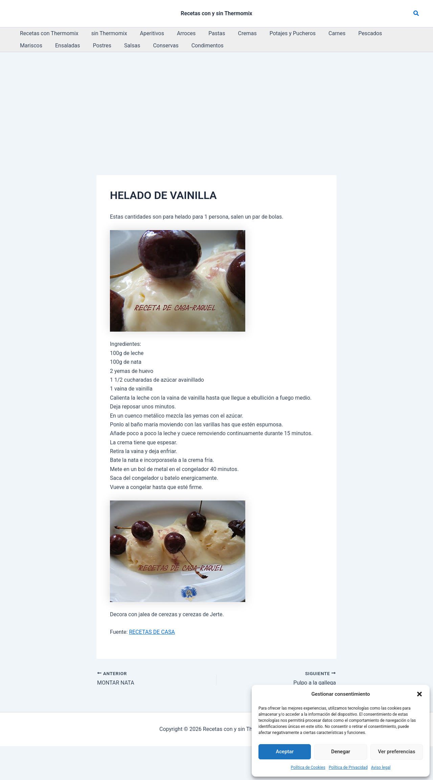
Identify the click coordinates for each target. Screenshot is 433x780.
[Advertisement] (216, 102)
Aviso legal (381, 767)
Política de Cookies (308, 767)
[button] (419, 694)
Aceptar (285, 752)
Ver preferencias (396, 752)
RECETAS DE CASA (152, 632)
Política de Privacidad (348, 767)
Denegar (340, 752)
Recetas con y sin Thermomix (216, 13)
